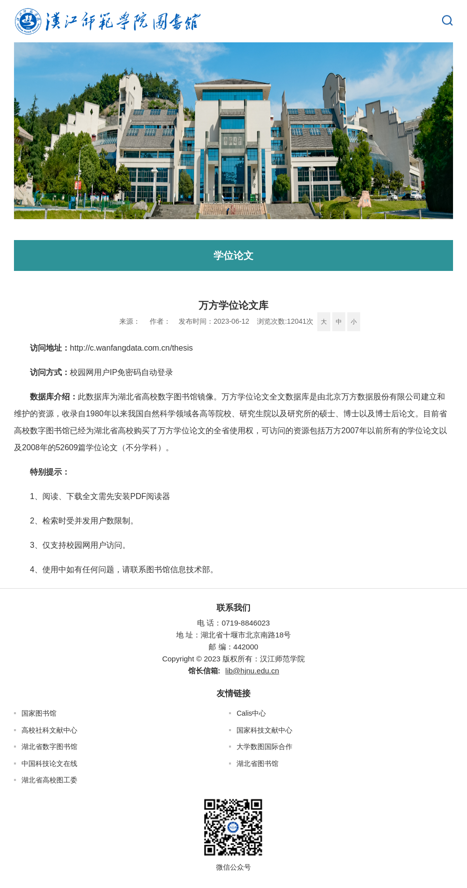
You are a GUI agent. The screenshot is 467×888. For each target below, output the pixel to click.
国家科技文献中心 (264, 730)
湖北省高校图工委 (49, 780)
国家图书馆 (38, 713)
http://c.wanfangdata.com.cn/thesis (131, 348)
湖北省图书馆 (257, 763)
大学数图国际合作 (264, 747)
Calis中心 (251, 713)
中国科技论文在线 (49, 763)
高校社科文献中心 (49, 730)
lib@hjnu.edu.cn (252, 670)
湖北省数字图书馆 (49, 747)
